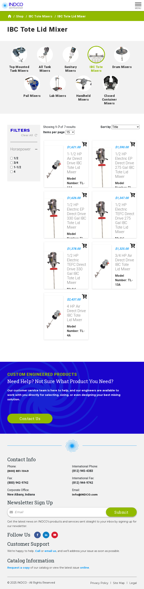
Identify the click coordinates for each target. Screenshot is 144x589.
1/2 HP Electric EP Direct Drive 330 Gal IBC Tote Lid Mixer (76, 216)
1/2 (14, 158)
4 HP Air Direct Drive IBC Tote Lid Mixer (76, 313)
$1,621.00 (73, 147)
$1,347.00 (122, 198)
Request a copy (18, 567)
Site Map (119, 583)
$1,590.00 (122, 147)
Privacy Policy (99, 583)
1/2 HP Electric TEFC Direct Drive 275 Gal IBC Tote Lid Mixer (124, 218)
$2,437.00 (73, 299)
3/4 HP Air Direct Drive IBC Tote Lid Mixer (124, 262)
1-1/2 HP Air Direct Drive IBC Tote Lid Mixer (74, 163)
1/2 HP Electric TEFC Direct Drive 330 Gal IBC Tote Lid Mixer (76, 269)
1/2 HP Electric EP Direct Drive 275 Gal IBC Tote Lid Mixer (124, 165)
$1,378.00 (73, 248)
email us (50, 551)
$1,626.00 (73, 198)
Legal (133, 583)
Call (37, 551)
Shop (20, 16)
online (84, 567)
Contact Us (30, 418)
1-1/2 (15, 167)
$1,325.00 (122, 248)
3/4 (14, 162)
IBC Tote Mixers (40, 16)
